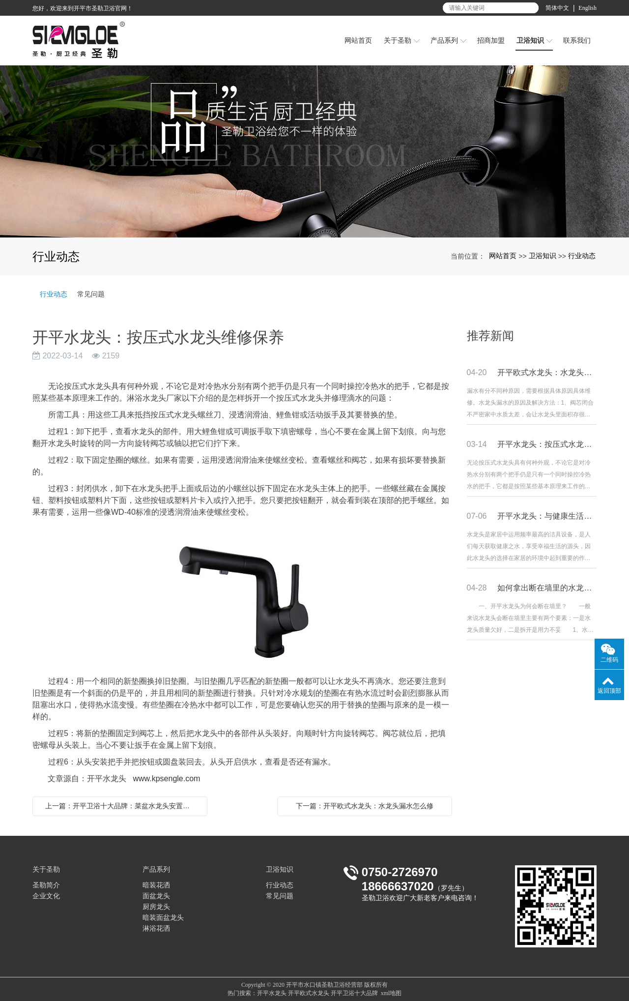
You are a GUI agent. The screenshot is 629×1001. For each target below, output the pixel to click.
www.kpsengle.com (166, 778)
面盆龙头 (156, 896)
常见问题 (91, 294)
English (587, 7)
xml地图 (391, 993)
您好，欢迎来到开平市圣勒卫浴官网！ (82, 8)
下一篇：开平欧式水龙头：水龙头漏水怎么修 (364, 806)
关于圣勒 (46, 869)
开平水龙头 (271, 993)
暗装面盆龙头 (163, 917)
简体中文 (557, 7)
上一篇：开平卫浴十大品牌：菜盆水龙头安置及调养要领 (122, 806)
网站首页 (502, 256)
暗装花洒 (156, 885)
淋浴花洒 (156, 928)
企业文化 (46, 896)
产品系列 (156, 869)
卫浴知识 (542, 256)
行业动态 (582, 256)
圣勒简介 (46, 885)
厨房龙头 (156, 907)
